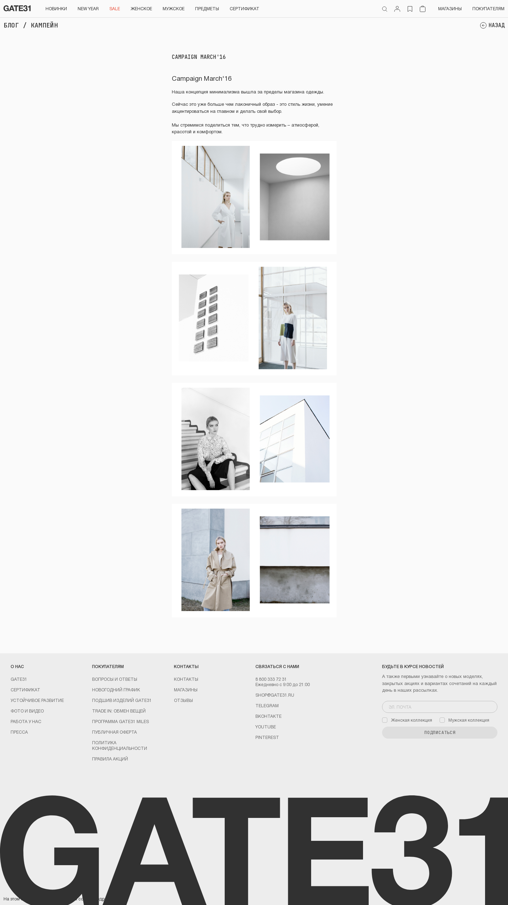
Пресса (19, 731)
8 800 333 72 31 (271, 679)
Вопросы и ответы (114, 679)
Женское (141, 8)
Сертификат (25, 689)
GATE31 (19, 679)
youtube (265, 726)
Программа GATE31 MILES (120, 721)
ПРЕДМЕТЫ (207, 8)
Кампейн (44, 25)
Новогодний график (116, 689)
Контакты (186, 679)
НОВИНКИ (56, 8)
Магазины (450, 8)
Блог (11, 25)
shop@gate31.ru (274, 694)
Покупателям (488, 8)
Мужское (174, 8)
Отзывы (183, 700)
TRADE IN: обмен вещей (119, 710)
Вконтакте (268, 716)
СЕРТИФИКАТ (244, 8)
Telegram (267, 705)
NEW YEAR (88, 8)
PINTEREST (267, 737)
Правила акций (110, 758)
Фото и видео (27, 710)
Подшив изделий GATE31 (122, 700)
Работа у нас (26, 721)
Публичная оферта (114, 731)
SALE (114, 8)
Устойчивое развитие (37, 700)
